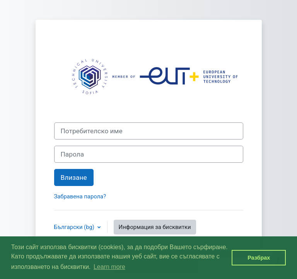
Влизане (74, 177)
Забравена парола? (80, 196)
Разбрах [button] (259, 258)
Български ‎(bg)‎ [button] (75, 227)
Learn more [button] (109, 267)
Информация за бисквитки (155, 227)
